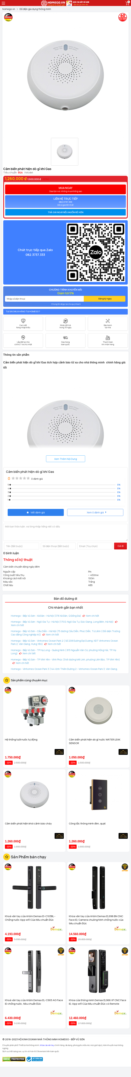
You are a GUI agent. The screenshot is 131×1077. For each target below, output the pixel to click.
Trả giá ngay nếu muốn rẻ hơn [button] (65, 212)
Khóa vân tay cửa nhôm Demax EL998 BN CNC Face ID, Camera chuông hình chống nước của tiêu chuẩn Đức (96, 919)
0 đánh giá (37, 478)
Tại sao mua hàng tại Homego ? (23, 311)
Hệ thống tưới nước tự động (21, 739)
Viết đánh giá (36, 512)
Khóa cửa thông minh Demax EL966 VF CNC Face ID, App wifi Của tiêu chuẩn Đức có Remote (97, 1002)
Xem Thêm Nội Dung (65, 459)
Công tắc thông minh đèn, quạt (87, 823)
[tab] (65, 212)
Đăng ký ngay (105, 298)
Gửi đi (120, 546)
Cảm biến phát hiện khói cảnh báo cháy (28, 823)
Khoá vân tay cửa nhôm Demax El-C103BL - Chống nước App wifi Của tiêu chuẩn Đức (30, 918)
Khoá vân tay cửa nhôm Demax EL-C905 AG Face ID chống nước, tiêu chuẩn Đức (34, 1002)
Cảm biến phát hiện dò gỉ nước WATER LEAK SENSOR (94, 741)
